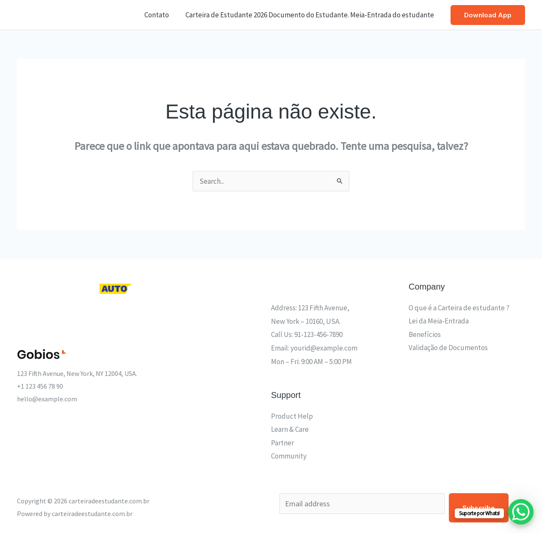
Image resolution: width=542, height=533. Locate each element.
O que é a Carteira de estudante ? (459, 307)
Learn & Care (290, 429)
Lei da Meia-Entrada (439, 321)
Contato (159, 14)
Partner (282, 442)
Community (289, 456)
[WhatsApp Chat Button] (521, 512)
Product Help (292, 416)
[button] (488, 15)
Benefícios (425, 334)
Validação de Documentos (448, 347)
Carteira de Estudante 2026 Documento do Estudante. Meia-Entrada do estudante (310, 14)
